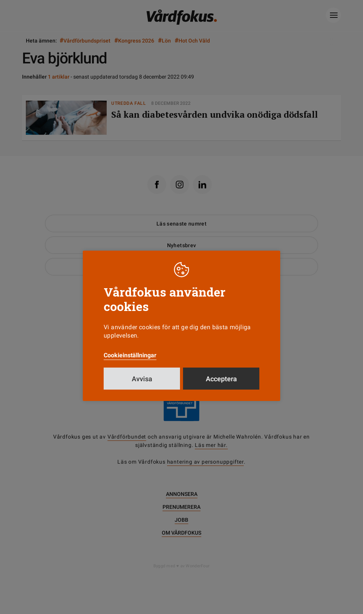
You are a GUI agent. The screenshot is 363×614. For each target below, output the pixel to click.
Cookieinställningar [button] (130, 355)
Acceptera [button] (221, 379)
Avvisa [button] (142, 379)
